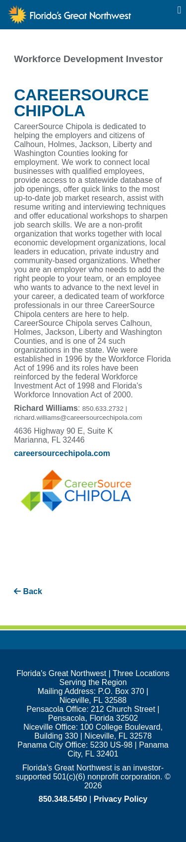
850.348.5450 (63, 799)
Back (28, 591)
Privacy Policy (121, 799)
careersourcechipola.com (62, 453)
